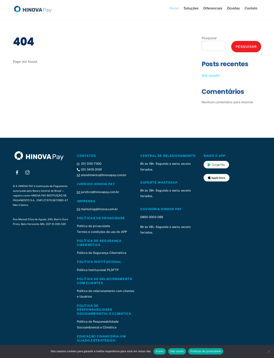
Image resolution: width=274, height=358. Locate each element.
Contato (251, 8)
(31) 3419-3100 (89, 169)
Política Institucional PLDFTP (98, 270)
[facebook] (17, 172)
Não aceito (177, 351)
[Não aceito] (269, 351)
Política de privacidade (93, 226)
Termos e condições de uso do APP (102, 232)
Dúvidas (233, 8)
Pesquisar (209, 38)
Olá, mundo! (211, 75)
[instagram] (27, 172)
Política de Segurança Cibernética (101, 253)
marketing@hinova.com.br (97, 209)
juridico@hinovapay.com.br (98, 192)
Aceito (160, 351)
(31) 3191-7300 (89, 163)
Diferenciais (212, 8)
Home (174, 8)
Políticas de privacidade (205, 351)
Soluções (191, 8)
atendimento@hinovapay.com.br (101, 175)
